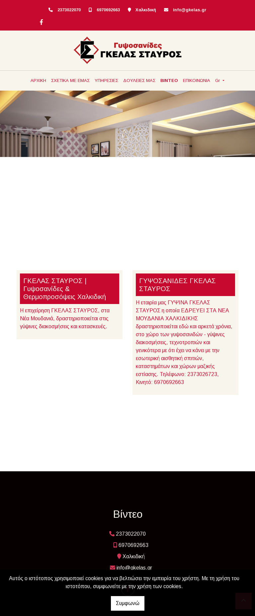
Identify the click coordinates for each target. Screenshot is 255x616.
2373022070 (69, 9)
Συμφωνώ (127, 603)
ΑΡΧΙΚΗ (38, 80)
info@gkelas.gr (190, 9)
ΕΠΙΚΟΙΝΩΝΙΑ (196, 80)
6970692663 (108, 9)
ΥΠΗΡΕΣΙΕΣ (106, 80)
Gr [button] (218, 80)
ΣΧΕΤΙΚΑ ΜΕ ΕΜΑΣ (70, 80)
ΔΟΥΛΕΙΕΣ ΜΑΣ (139, 80)
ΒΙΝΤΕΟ (169, 80)
